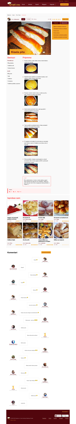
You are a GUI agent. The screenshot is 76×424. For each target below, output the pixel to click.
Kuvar (23, 4)
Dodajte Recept (64, 4)
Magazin (44, 4)
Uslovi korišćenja (23, 418)
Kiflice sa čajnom (61, 234)
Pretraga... (57, 4)
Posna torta (56, 30)
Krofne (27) (30, 234)
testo (20, 191)
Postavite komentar (46, 252)
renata (13, 389)
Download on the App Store (58, 416)
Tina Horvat (13, 329)
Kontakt (31, 418)
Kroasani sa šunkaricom (61, 211)
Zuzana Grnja (45, 321)
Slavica (13, 283)
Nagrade (52, 4)
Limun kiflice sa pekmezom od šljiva (45, 234)
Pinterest (67, 418)
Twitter (50, 418)
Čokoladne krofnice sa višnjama (60, 28)
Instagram (61, 418)
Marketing (28, 418)
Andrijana (45, 291)
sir (11, 191)
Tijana (13, 404)
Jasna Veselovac (13, 268)
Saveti (37, 4)
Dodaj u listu (65, 19)
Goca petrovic (45, 366)
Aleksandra (16, 19)
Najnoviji (56, 22)
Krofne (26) (45, 211)
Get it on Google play (65, 416)
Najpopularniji (64, 22)
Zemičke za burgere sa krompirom (60, 37)
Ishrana (30, 4)
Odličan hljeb (14, 234)
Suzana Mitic (45, 306)
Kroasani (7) (30, 211)
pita (15, 191)
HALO (15, 420)
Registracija (61, 1)
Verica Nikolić (13, 374)
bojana (45, 336)
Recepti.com (13, 4)
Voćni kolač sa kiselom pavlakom (60, 34)
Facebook (44, 418)
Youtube (55, 418)
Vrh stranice (65, 411)
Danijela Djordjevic (13, 344)
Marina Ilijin (45, 397)
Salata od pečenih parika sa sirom (14, 211)
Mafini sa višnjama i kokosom (60, 26)
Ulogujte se (66, 1)
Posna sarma (56, 32)
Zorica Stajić (13, 359)
